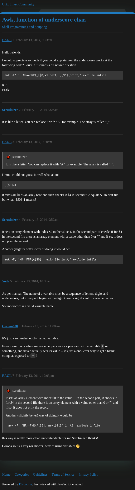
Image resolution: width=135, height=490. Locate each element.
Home (6, 474)
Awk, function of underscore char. (44, 19)
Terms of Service (63, 474)
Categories (22, 474)
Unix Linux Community (18, 4)
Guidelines (40, 474)
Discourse (25, 484)
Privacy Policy (88, 474)
